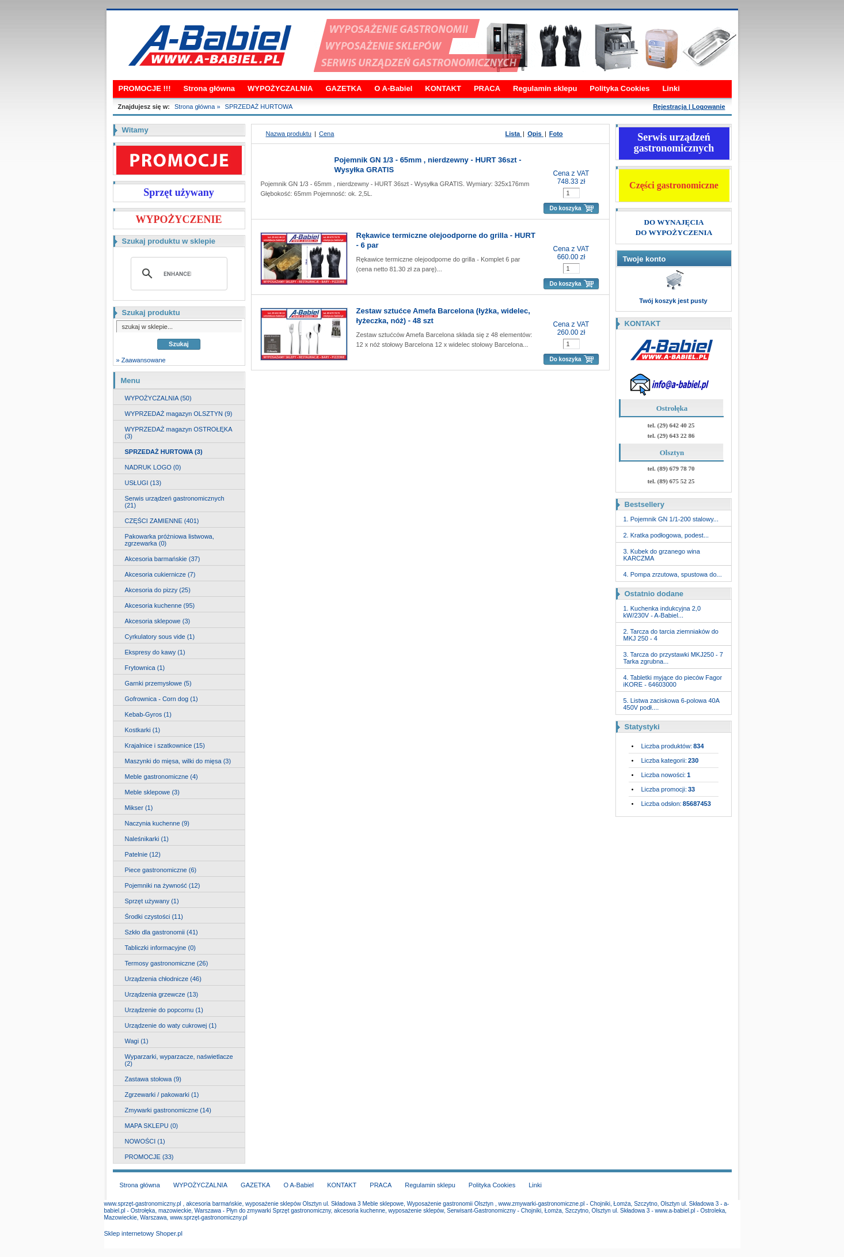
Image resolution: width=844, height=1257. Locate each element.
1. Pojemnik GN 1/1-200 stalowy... (671, 519)
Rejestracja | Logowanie (689, 106)
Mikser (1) (139, 807)
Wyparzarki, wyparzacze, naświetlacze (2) (179, 1060)
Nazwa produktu (289, 133)
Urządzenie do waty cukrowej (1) (171, 1025)
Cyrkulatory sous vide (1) (160, 636)
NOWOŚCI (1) (145, 1141)
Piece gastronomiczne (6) (161, 869)
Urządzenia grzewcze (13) (162, 994)
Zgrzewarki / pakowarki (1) (162, 1094)
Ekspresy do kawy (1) (155, 652)
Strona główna (209, 88)
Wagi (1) (137, 1041)
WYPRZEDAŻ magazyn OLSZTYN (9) (179, 413)
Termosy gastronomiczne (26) (166, 963)
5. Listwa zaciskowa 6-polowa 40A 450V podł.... (672, 704)
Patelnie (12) (143, 854)
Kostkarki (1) (143, 729)
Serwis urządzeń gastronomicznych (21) (175, 502)
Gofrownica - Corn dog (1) (161, 698)
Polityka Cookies (619, 88)
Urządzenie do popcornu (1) (164, 1009)
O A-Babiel (393, 88)
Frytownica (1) (145, 667)
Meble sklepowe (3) (152, 792)
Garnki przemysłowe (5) (158, 683)
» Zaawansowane (141, 360)
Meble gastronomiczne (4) (161, 776)
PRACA (487, 88)
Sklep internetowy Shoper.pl (143, 1233)
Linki (670, 88)
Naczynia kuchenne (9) (157, 823)
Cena (326, 133)
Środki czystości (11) (154, 916)
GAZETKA (343, 88)
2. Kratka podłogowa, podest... (666, 535)
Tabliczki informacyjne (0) (160, 947)
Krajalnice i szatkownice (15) (165, 745)
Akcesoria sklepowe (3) (158, 621)
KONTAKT (443, 88)
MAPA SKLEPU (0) (151, 1125)
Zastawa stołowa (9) (153, 1079)
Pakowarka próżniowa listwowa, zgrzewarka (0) (169, 540)
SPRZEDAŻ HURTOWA (259, 106)
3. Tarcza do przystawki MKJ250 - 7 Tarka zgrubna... (673, 658)
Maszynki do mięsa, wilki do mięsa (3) (178, 761)
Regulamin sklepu (545, 88)
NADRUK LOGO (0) (153, 467)
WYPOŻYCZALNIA (280, 88)
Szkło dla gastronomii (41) (161, 932)
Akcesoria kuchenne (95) (160, 605)
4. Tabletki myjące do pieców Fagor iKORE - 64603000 (673, 681)
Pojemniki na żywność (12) (162, 885)
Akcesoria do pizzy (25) (158, 589)
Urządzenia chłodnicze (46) (163, 978)
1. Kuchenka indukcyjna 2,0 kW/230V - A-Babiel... (662, 612)
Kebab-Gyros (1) (148, 714)
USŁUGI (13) (143, 482)
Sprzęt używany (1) (152, 901)
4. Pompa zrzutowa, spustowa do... (673, 574)
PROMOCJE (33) (149, 1156)
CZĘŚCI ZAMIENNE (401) (162, 520)
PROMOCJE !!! (145, 88)
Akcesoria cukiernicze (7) (160, 574)
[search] (177, 274)
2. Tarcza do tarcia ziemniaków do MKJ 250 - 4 (671, 635)
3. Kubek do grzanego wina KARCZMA (662, 555)
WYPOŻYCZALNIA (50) (158, 398)
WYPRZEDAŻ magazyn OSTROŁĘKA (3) (179, 433)
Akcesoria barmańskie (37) (162, 558)
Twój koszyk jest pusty (673, 300)
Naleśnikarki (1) (147, 838)
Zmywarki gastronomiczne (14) (168, 1110)
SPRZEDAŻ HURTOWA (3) (164, 451)
